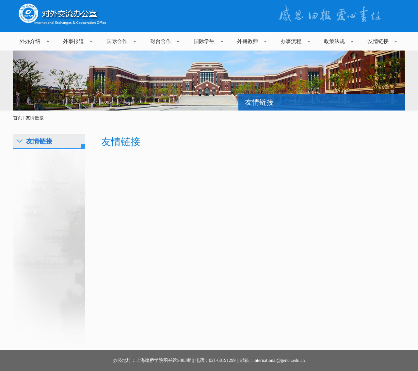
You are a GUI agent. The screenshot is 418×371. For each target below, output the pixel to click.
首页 (17, 117)
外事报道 (73, 41)
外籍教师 (247, 41)
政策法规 (334, 41)
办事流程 (291, 41)
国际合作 (116, 41)
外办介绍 (30, 41)
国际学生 (204, 41)
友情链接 (378, 41)
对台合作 (160, 41)
